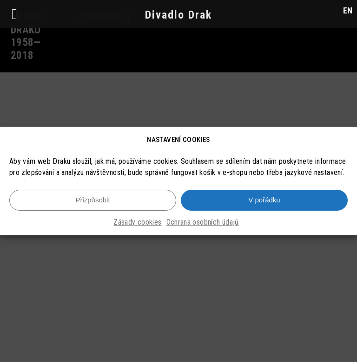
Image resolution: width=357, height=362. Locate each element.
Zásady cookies (137, 222)
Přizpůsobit (92, 200)
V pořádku (264, 200)
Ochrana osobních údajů (202, 222)
